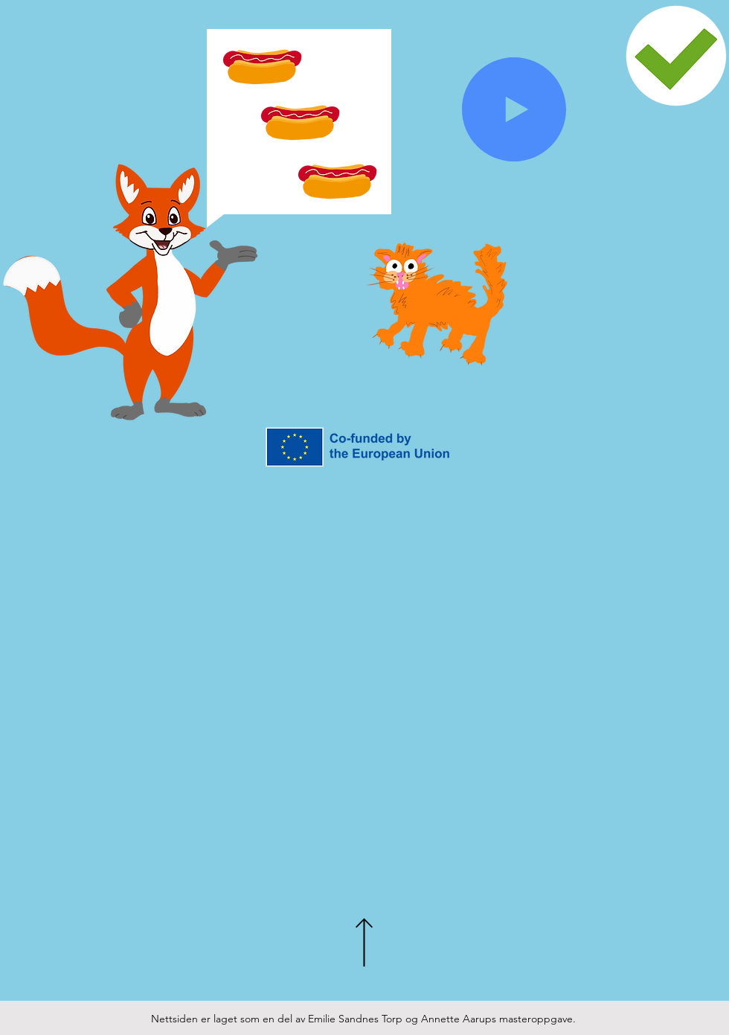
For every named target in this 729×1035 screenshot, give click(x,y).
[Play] (514, 109)
